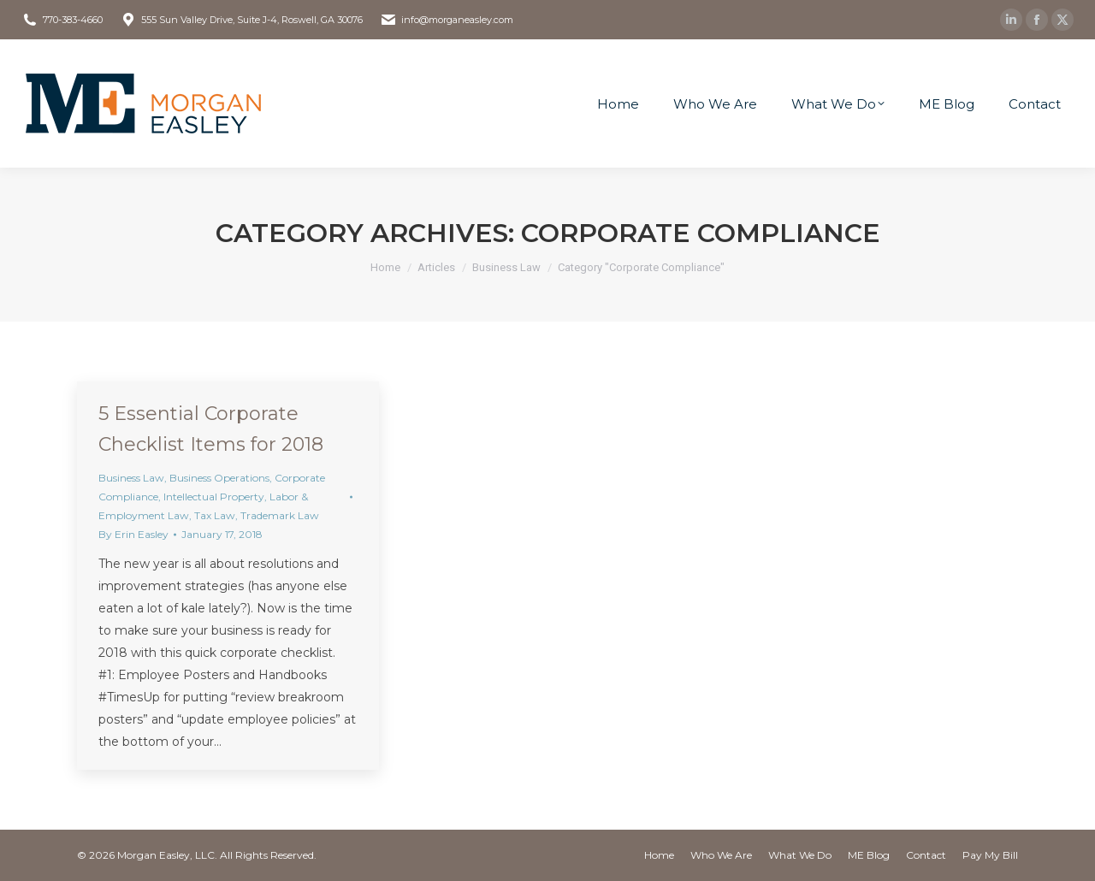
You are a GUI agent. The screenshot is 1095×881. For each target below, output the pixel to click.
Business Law (131, 477)
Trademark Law (279, 515)
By (133, 534)
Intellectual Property (213, 496)
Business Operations (219, 477)
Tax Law (214, 515)
